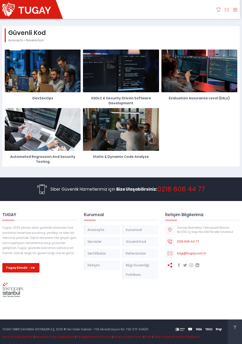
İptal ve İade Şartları (17, 337)
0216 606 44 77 (181, 189)
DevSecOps (42, 98)
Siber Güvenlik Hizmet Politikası (176, 337)
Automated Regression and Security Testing (42, 159)
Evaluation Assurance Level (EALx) (199, 98)
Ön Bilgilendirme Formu (94, 337)
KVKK (148, 337)
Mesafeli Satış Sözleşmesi (54, 337)
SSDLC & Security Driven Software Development (121, 100)
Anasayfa (15, 40)
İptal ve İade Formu (128, 337)
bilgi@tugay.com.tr (192, 253)
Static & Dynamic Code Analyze (121, 156)
